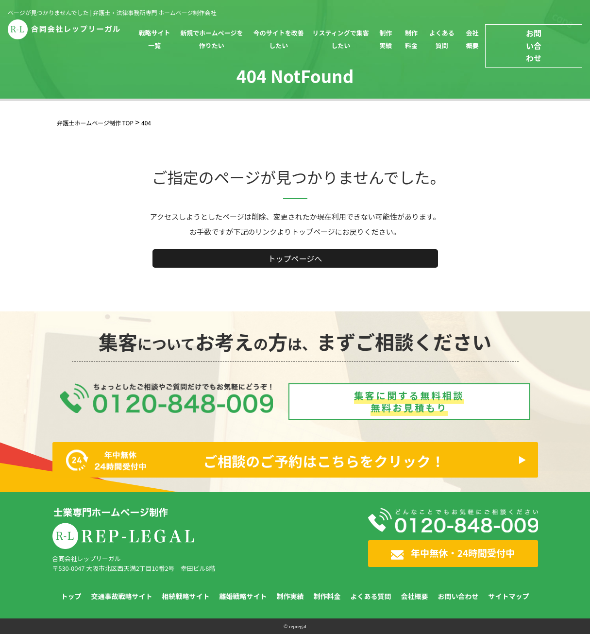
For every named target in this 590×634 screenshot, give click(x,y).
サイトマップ (509, 596)
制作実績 (385, 39)
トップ (71, 596)
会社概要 (472, 39)
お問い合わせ (533, 45)
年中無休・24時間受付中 (453, 553)
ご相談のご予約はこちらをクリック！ (255, 460)
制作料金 (411, 39)
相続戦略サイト (186, 596)
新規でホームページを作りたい (211, 39)
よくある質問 (442, 39)
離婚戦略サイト (243, 596)
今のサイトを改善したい (278, 39)
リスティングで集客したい (341, 39)
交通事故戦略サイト (121, 596)
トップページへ (295, 258)
